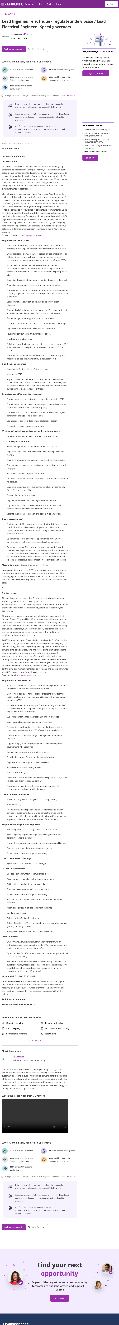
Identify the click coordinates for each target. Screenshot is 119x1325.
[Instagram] (9, 1322)
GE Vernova (18, 1056)
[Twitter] (15, 1322)
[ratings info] (3, 96)
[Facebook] (3, 1322)
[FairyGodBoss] (15, 1316)
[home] (14, 5)
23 (31, 34)
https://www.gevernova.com (31, 235)
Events (59, 4)
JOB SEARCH (8, 14)
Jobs (41, 4)
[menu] (3, 2)
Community (30, 4)
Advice (50, 4)
